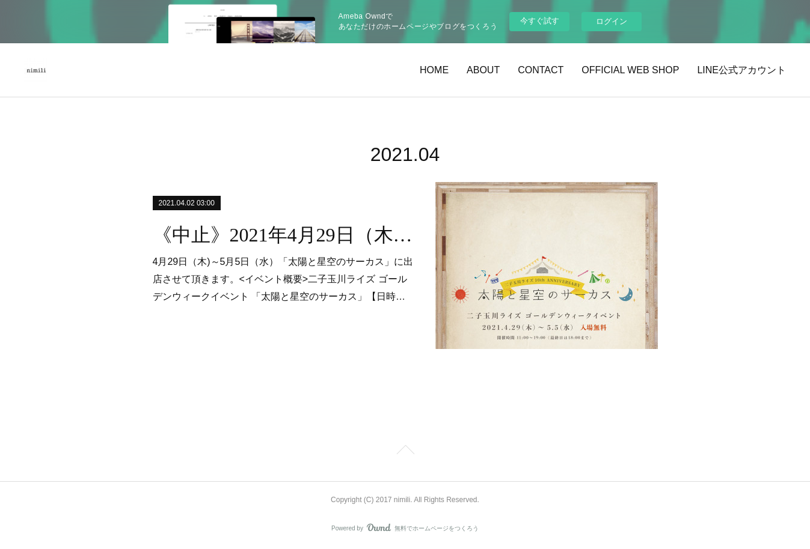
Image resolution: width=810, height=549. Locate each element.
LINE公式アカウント (741, 70)
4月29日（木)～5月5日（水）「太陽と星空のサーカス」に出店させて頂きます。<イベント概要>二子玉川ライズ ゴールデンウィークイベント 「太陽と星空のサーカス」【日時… (283, 279)
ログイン (611, 21)
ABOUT (483, 70)
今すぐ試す (539, 20)
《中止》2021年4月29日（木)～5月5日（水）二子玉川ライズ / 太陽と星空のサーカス (283, 235)
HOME (434, 70)
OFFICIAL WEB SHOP (630, 70)
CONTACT (540, 70)
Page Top (405, 451)
